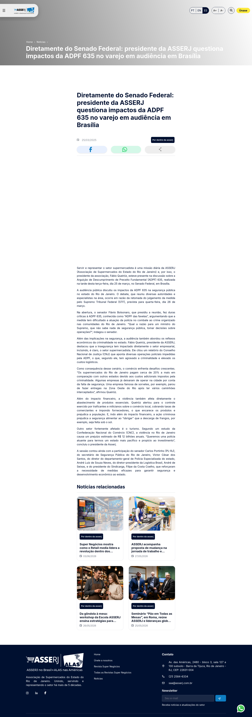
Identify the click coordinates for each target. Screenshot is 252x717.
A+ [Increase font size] (215, 10)
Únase (243, 10)
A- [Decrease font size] (221, 10)
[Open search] (231, 10)
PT (192, 10)
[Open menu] (4, 10)
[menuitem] (97, 649)
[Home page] (25, 10)
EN (199, 10)
